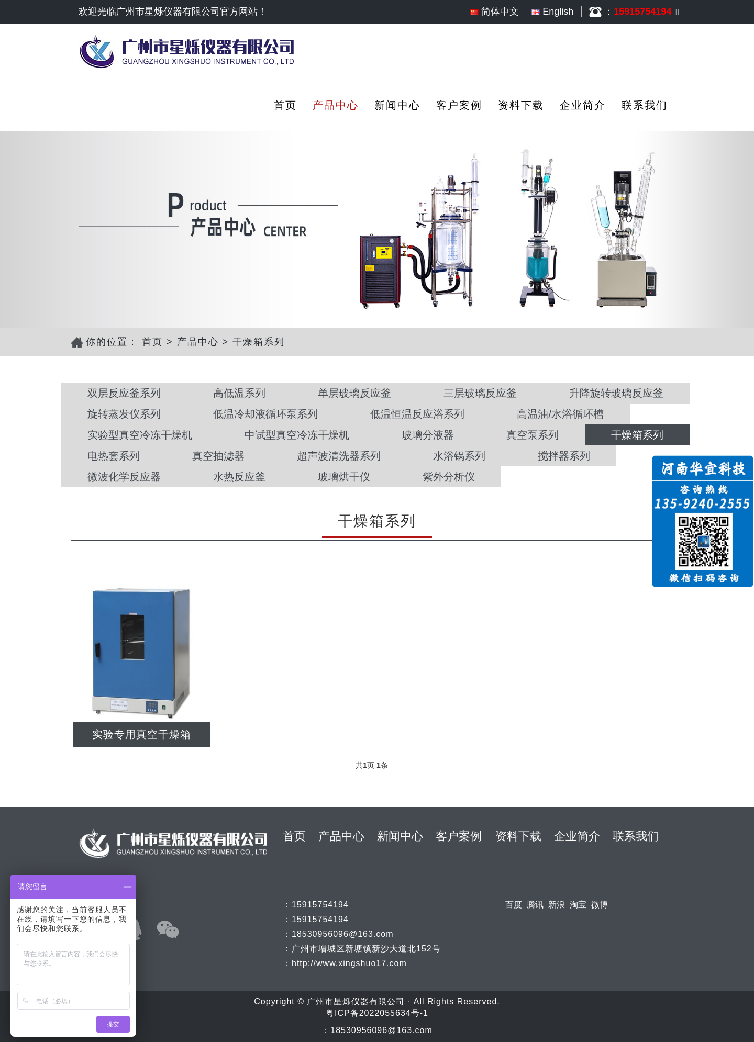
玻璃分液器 (428, 435)
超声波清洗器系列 (339, 456)
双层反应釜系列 (124, 393)
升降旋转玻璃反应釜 (616, 393)
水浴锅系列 (459, 456)
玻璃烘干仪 (344, 477)
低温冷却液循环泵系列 (265, 414)
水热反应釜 (239, 477)
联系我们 (645, 105)
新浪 (556, 904)
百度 (513, 904)
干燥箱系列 (258, 342)
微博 (599, 904)
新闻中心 (397, 105)
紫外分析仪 (449, 477)
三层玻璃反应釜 (480, 393)
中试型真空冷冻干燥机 (297, 435)
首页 (285, 105)
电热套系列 (113, 456)
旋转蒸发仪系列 (124, 414)
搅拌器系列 (564, 456)
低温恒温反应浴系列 (417, 414)
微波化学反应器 (124, 477)
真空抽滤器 (218, 456)
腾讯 (535, 904)
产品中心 (336, 105)
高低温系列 (239, 393)
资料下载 (521, 105)
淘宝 (578, 904)
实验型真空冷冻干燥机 (139, 435)
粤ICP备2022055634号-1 (377, 1013)
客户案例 (459, 105)
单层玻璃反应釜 (354, 393)
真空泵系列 (532, 435)
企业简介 (583, 105)
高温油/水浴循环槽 (560, 414)
